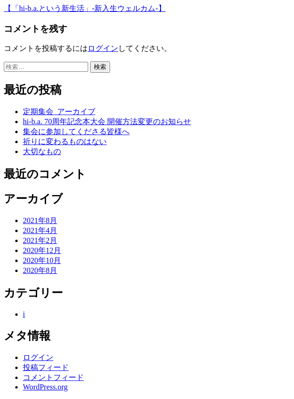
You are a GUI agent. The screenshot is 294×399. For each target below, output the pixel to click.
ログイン (103, 48)
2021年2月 (40, 240)
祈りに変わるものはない (65, 141)
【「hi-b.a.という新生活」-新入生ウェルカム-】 (85, 8)
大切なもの (42, 151)
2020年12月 (42, 250)
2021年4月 (40, 230)
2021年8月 (40, 220)
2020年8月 (40, 270)
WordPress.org (45, 387)
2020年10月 (42, 260)
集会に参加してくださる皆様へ (76, 131)
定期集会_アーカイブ (59, 111)
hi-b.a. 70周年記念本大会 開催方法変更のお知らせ (107, 121)
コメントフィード (53, 377)
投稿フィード (46, 367)
